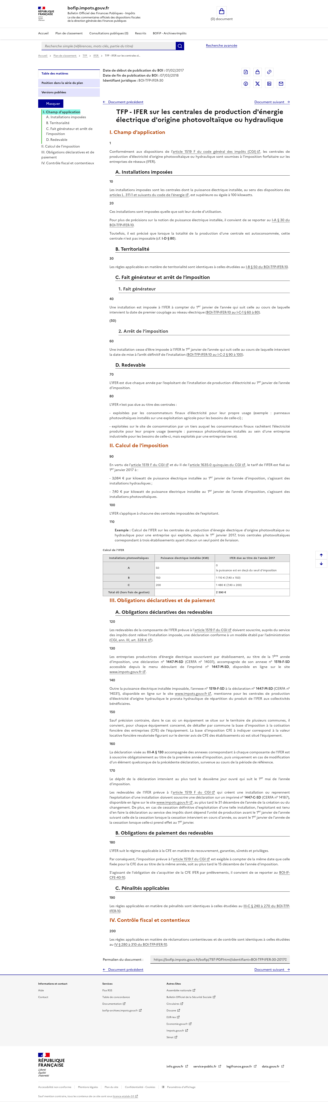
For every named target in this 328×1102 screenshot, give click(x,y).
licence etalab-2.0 (123, 1096)
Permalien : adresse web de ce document (269, 72)
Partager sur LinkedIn (269, 84)
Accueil (43, 33)
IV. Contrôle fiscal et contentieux (67, 163)
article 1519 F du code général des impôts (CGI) (214, 151)
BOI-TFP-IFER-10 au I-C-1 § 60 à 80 (233, 312)
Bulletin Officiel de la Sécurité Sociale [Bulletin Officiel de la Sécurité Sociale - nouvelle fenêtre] (189, 997)
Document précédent (125, 101)
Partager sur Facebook (246, 84)
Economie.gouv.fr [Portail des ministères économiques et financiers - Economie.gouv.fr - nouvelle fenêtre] (177, 1024)
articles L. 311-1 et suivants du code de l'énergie (147, 194)
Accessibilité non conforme (55, 1087)
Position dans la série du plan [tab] (62, 83)
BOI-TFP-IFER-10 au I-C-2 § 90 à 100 (214, 354)
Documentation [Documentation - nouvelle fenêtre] (112, 1004)
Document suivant (269, 101)
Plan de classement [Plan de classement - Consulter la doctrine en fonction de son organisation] (69, 33)
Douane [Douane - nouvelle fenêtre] (171, 1010)
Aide (41, 990)
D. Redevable (56, 139)
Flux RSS (107, 990)
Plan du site (112, 1087)
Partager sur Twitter (257, 84)
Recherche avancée (221, 45)
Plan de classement (65, 56)
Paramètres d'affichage (181, 1087)
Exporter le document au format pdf (246, 72)
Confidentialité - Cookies (140, 1087)
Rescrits (140, 33)
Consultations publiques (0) (108, 33)
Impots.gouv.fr (175, 1031)
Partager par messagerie (281, 84)
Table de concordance (116, 997)
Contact (43, 997)
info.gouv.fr (175, 1066)
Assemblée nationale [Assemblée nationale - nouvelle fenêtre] (179, 990)
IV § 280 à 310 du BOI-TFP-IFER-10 (140, 944)
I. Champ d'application (61, 111)
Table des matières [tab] (55, 73)
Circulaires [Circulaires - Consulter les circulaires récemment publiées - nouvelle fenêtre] (173, 1004)
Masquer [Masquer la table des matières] (53, 103)
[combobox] (109, 46)
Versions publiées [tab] (54, 92)
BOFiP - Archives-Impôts (169, 33)
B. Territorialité (57, 122)
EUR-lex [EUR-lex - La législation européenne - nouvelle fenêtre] (171, 1017)
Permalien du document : (123, 959)
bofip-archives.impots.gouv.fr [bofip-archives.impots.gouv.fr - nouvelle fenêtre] (120, 1010)
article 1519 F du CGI (147, 464)
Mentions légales (88, 1087)
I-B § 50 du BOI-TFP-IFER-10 (267, 266)
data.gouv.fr (271, 1066)
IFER (96, 56)
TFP (85, 56)
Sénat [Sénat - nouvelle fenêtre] (170, 1037)
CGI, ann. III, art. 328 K (129, 639)
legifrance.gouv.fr (239, 1066)
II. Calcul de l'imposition (60, 146)
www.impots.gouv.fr (125, 671)
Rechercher (180, 46)
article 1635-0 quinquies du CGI (215, 464)
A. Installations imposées (66, 116)
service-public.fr (205, 1066)
